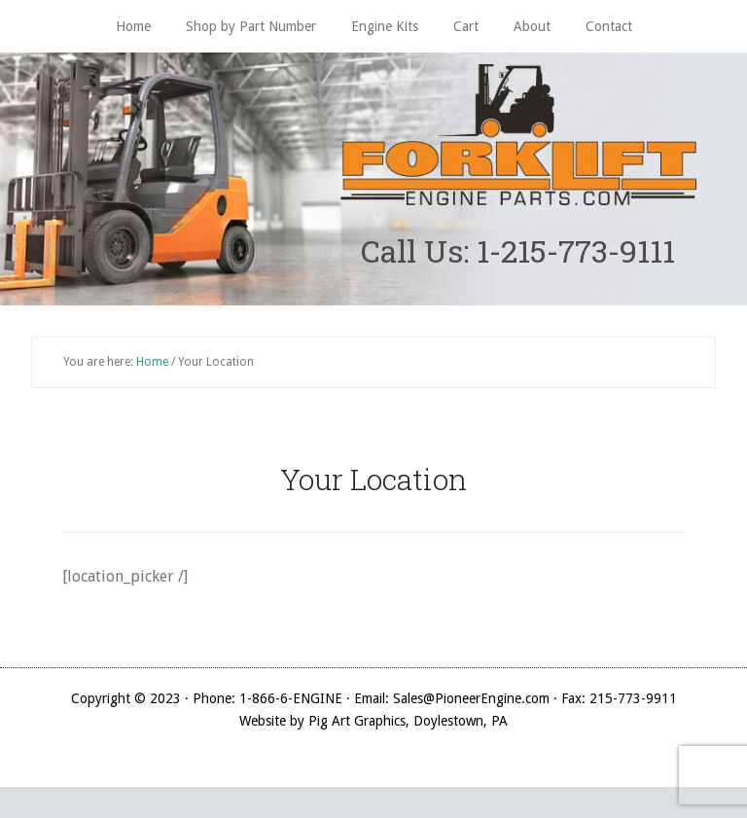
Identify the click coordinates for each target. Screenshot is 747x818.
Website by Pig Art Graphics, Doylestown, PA (373, 721)
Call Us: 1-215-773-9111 (518, 250)
